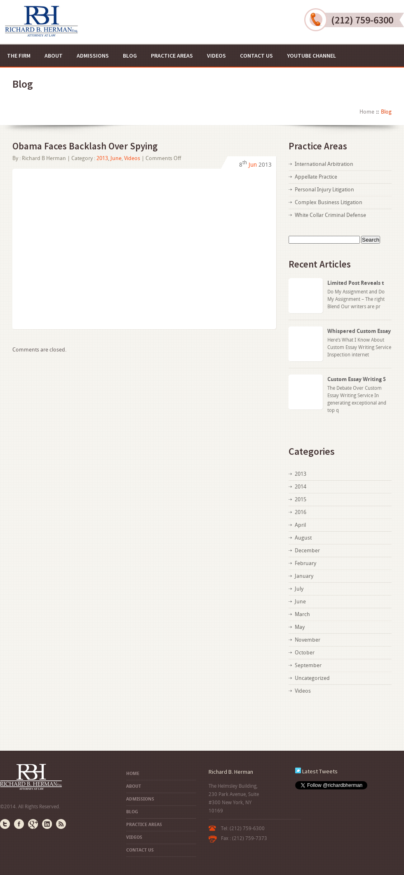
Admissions (93, 55)
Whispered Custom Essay (359, 331)
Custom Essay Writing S (356, 379)
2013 (102, 158)
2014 (300, 487)
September (308, 665)
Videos (216, 55)
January (304, 576)
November (307, 640)
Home (366, 112)
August (303, 538)
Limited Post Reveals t (355, 283)
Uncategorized (312, 678)
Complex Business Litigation (328, 202)
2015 (300, 499)
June (116, 158)
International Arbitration (324, 164)
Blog (130, 55)
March (302, 614)
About (54, 55)
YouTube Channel (311, 55)
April (300, 525)
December (307, 550)
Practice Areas (172, 55)
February (305, 563)
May (300, 627)
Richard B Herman (44, 158)
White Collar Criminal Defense (330, 215)
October (305, 652)
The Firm (19, 55)
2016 (300, 512)
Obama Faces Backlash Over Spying (84, 146)
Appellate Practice (316, 177)
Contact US (256, 55)
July (299, 589)
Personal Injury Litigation (324, 189)
